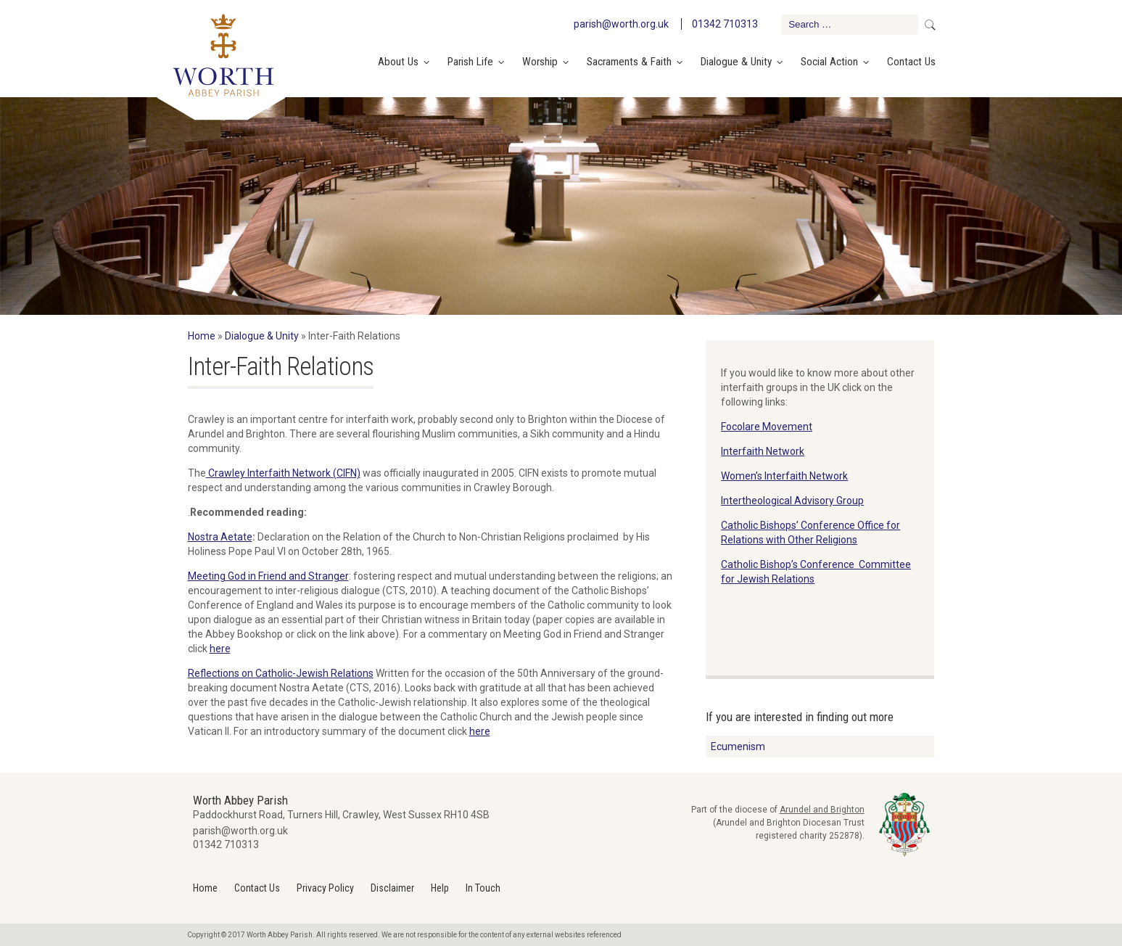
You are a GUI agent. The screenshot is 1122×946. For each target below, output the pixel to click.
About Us (398, 61)
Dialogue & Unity (736, 61)
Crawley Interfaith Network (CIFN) (283, 473)
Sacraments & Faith (629, 61)
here (220, 648)
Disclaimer (392, 888)
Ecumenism (738, 746)
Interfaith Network (762, 451)
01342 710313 (725, 24)
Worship (540, 61)
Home (201, 336)
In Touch (483, 888)
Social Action (829, 61)
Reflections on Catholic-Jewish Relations (281, 673)
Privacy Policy (325, 888)
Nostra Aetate (220, 537)
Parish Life (470, 61)
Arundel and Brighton (822, 810)
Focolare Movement (766, 426)
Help (440, 888)
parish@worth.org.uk (621, 24)
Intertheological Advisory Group (792, 500)
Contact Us (911, 61)
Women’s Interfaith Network (784, 476)
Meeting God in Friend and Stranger (268, 576)
